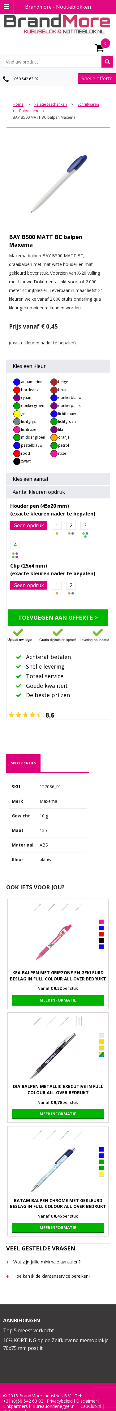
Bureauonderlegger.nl (53, 1406)
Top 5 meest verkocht (28, 1330)
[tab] (23, 763)
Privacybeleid (60, 1401)
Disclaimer (86, 1401)
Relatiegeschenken (50, 105)
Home (18, 105)
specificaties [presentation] (23, 763)
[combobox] (58, 62)
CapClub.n (90, 1406)
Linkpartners (15, 1406)
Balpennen (28, 111)
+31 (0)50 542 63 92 (23, 1401)
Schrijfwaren (88, 105)
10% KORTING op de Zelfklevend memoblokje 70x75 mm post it (56, 1344)
